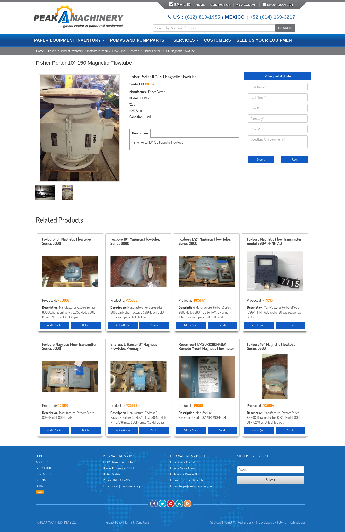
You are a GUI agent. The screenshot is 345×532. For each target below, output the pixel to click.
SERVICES (186, 40)
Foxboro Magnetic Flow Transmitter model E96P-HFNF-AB (274, 241)
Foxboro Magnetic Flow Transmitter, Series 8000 (69, 346)
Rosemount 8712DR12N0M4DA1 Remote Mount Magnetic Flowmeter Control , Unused (206, 346)
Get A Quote (44, 468)
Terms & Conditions (137, 522)
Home (200, 4)
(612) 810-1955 (202, 17)
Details (85, 325)
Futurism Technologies (291, 522)
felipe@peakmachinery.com (196, 486)
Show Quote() (277, 4)
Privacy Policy (114, 522)
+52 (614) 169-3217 (272, 17)
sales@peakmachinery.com (129, 486)
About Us (42, 462)
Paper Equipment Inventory (65, 51)
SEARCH (285, 28)
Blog (39, 486)
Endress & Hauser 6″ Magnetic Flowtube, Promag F (133, 346)
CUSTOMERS (217, 40)
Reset (294, 159)
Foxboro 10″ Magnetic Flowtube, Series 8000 (66, 241)
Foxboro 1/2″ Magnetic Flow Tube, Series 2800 (205, 241)
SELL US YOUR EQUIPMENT (265, 40)
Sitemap (41, 480)
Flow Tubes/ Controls (125, 51)
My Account (246, 4)
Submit (261, 159)
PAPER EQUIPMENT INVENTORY (69, 40)
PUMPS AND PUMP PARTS (139, 40)
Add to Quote (54, 325)
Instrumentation (97, 51)
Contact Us (220, 4)
